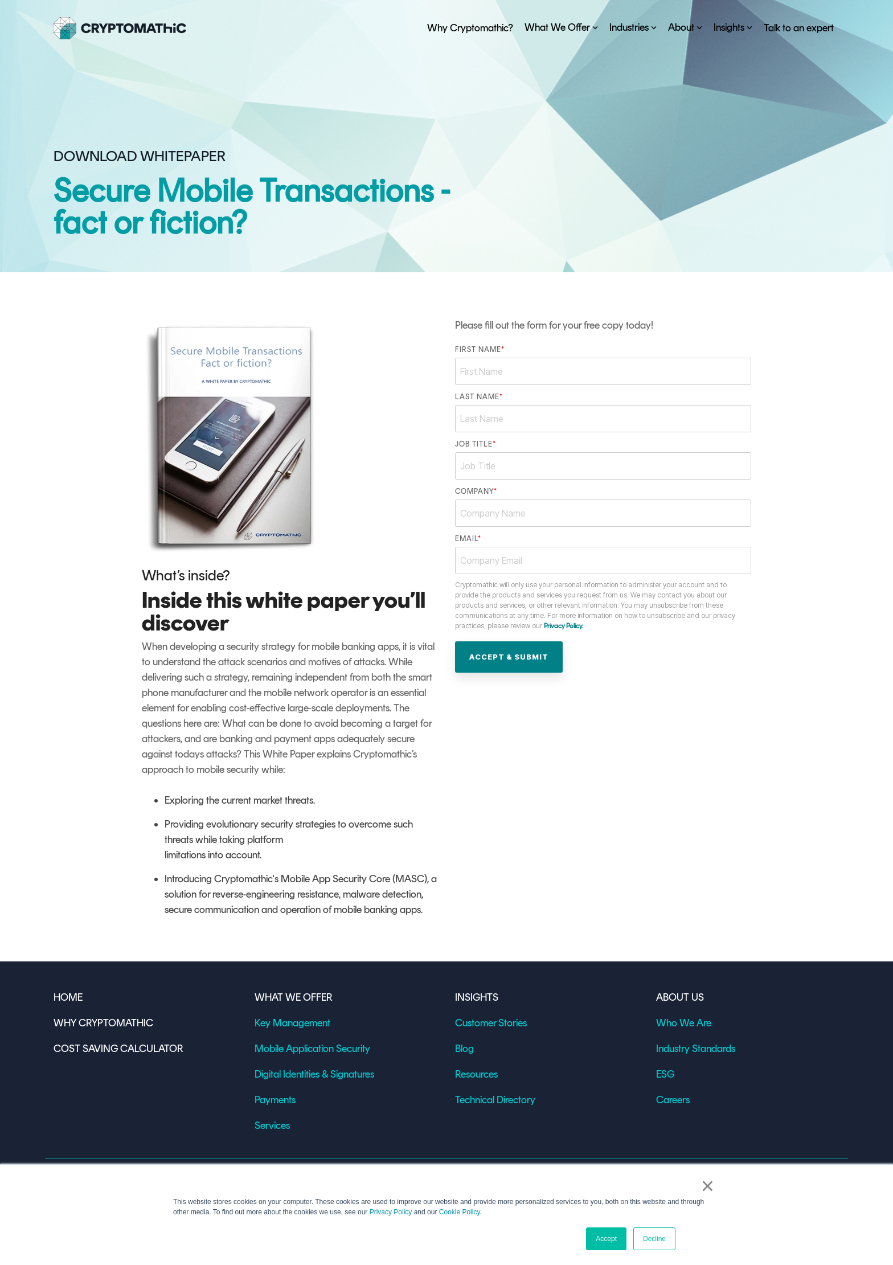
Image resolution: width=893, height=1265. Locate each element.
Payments (275, 1100)
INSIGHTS (476, 997)
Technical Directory (495, 1100)
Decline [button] (654, 1239)
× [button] (707, 1186)
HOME (70, 997)
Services (272, 1125)
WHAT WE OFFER (293, 997)
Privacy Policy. (563, 626)
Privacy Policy (391, 1212)
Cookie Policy (459, 1212)
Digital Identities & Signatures (314, 1074)
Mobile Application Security (312, 1048)
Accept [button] (606, 1239)
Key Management (292, 1023)
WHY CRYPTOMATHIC (103, 1023)
